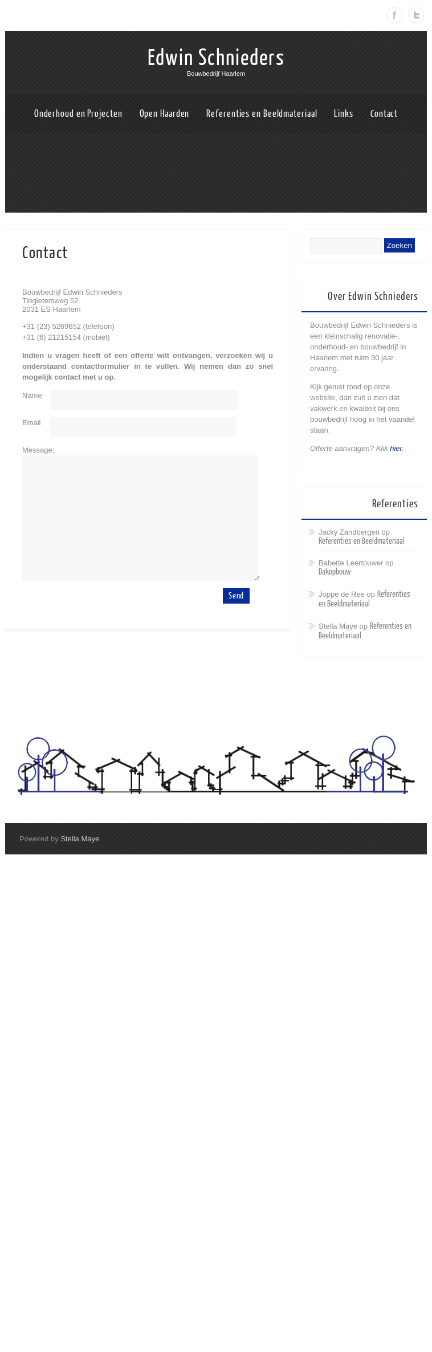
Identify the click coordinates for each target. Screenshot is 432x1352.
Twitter (416, 15)
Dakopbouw (335, 572)
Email (31, 422)
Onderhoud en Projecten (78, 113)
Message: (38, 450)
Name (32, 395)
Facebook (394, 15)
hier (396, 448)
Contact (384, 113)
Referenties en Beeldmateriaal (261, 113)
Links (343, 113)
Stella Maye (79, 838)
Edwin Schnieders (216, 58)
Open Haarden (165, 113)
